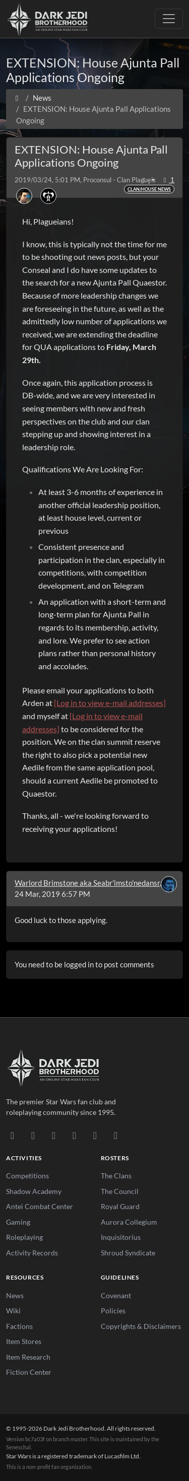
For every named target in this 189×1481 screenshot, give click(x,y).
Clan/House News (149, 189)
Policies (113, 1310)
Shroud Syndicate (128, 1252)
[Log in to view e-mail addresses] (110, 703)
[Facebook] (53, 1135)
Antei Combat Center (39, 1206)
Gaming (18, 1222)
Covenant (116, 1295)
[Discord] (12, 1135)
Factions (19, 1326)
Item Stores (23, 1341)
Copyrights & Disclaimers (141, 1326)
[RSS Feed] (115, 1135)
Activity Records (32, 1252)
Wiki (13, 1310)
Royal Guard (120, 1206)
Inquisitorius (121, 1237)
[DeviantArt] (33, 1135)
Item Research (28, 1357)
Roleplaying (24, 1237)
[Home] (17, 97)
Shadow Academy (33, 1191)
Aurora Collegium (129, 1222)
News (15, 1295)
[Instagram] (74, 1135)
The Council (120, 1191)
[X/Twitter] (95, 1135)
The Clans (116, 1175)
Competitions (27, 1175)
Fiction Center (28, 1372)
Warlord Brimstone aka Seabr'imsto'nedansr (87, 882)
